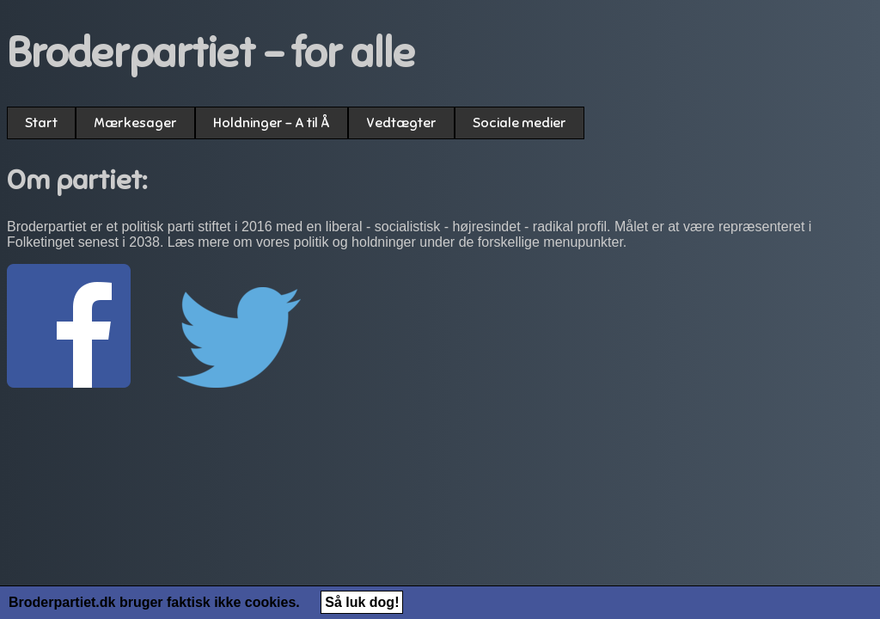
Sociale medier (519, 123)
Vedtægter (401, 123)
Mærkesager (135, 123)
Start (41, 123)
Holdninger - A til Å (271, 123)
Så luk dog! (362, 602)
